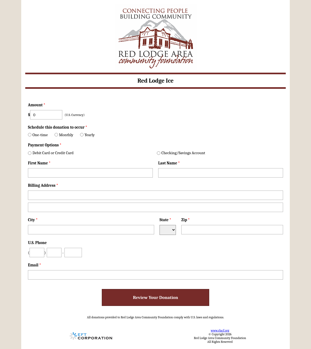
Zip (185, 219)
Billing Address (43, 185)
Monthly (64, 134)
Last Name (169, 163)
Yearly (87, 134)
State (165, 219)
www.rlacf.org (220, 330)
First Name (39, 163)
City (33, 219)
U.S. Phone (37, 242)
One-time (38, 134)
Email (34, 265)
